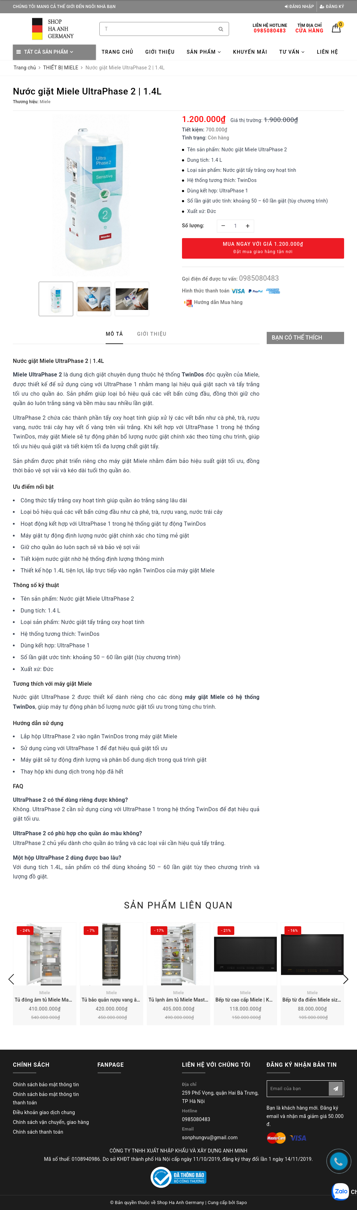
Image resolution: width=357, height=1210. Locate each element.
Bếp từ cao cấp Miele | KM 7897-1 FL (256, 1000)
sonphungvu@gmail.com (210, 1137)
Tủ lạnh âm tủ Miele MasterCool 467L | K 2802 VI (203, 1000)
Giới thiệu (160, 52)
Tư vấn (292, 52)
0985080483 (259, 278)
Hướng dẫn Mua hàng (213, 302)
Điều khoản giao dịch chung (44, 1112)
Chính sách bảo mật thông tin (46, 1084)
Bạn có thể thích (297, 337)
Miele (44, 992)
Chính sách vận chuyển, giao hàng (51, 1122)
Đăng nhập (299, 6)
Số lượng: (193, 225)
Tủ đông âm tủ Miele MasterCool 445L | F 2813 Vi (70, 1000)
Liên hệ (327, 52)
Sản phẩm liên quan (178, 905)
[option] (94, 195)
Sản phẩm (204, 52)
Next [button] (346, 979)
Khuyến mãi (250, 52)
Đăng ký (332, 6)
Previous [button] (11, 979)
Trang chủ (117, 52)
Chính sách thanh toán (38, 1132)
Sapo (241, 1202)
